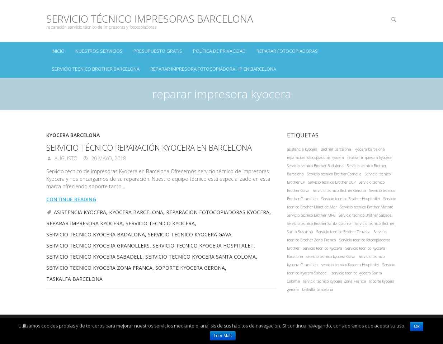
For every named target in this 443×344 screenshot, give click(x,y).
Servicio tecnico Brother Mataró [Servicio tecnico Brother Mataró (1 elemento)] (366, 206)
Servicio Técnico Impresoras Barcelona (149, 19)
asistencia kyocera (80, 212)
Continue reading (71, 199)
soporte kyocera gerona (190, 267)
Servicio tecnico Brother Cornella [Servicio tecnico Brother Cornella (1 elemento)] (334, 173)
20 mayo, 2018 (108, 158)
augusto (65, 158)
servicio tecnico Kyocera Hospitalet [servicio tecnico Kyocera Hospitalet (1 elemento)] (350, 264)
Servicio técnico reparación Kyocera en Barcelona (149, 147)
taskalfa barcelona (74, 278)
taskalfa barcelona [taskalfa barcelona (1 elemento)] (317, 289)
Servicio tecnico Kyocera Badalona (95, 234)
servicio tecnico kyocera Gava (189, 234)
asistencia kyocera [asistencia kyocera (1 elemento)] (302, 149)
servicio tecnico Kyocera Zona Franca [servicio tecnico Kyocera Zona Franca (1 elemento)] (334, 281)
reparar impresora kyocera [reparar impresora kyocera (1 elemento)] (369, 157)
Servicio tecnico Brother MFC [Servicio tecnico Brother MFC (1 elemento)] (311, 215)
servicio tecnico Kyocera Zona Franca (99, 267)
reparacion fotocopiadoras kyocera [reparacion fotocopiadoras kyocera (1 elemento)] (315, 157)
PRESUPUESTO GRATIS (157, 51)
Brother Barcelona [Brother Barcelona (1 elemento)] (336, 149)
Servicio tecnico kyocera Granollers (98, 245)
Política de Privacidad (219, 51)
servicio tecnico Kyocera (160, 223)
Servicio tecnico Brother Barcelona (96, 69)
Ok (416, 326)
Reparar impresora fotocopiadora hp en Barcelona (213, 69)
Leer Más (223, 335)
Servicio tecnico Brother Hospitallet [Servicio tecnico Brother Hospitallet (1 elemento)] (350, 198)
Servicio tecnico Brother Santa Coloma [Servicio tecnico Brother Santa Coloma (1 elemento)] (319, 223)
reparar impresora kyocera (84, 223)
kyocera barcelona (136, 212)
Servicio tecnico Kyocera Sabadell (94, 256)
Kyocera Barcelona (73, 135)
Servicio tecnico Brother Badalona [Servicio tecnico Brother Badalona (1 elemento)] (315, 165)
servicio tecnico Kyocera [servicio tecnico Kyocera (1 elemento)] (322, 248)
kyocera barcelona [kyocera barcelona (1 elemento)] (369, 149)
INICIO (58, 51)
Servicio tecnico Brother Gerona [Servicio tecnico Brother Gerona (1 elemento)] (339, 190)
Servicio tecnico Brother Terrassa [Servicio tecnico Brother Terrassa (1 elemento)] (343, 231)
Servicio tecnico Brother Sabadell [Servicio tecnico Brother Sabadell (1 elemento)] (366, 215)
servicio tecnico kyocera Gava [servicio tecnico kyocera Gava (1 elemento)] (330, 256)
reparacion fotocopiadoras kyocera (217, 212)
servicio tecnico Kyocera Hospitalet (203, 245)
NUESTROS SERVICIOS (99, 51)
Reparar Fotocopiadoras (287, 51)
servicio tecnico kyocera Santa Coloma (200, 256)
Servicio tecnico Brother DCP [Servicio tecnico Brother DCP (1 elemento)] (331, 182)
